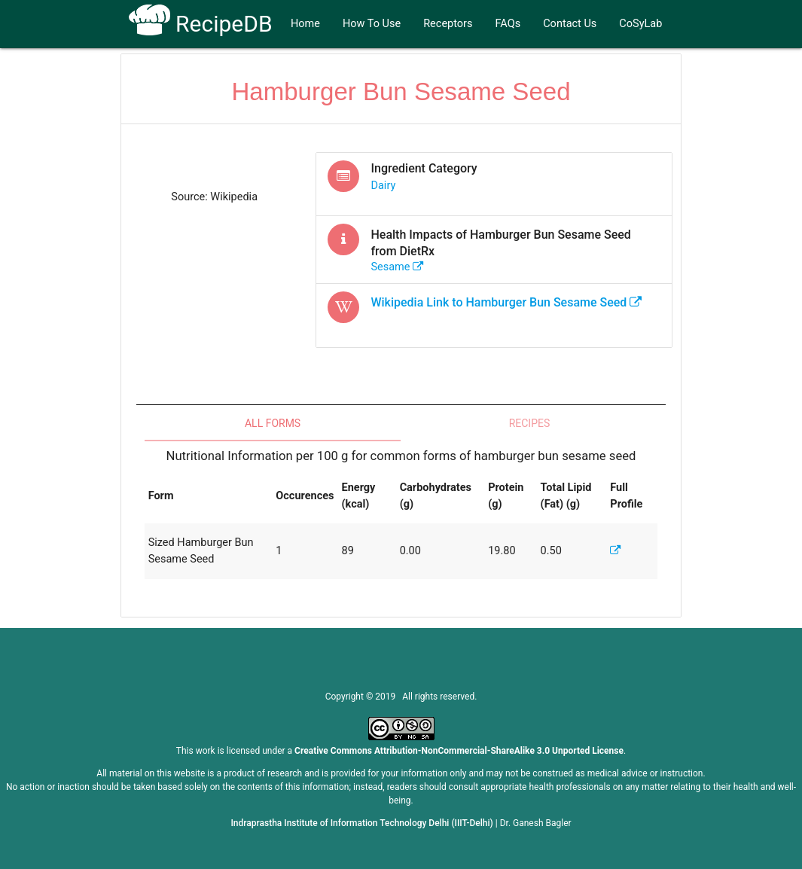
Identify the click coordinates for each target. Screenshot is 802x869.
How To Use (372, 23)
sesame (397, 267)
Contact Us (569, 23)
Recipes (529, 423)
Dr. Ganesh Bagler (536, 823)
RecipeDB (201, 24)
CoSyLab (640, 23)
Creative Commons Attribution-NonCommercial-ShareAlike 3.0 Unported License (459, 751)
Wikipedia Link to (506, 302)
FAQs (508, 23)
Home (305, 23)
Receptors (447, 23)
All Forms (272, 423)
